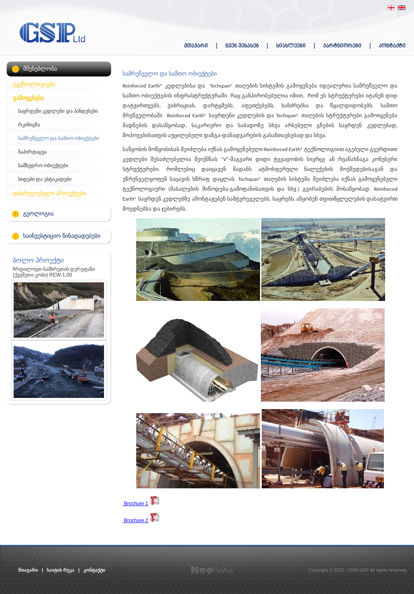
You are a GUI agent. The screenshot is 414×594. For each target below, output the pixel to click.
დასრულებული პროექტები (49, 193)
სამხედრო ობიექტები (43, 165)
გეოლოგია (38, 213)
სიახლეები (291, 46)
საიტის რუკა (60, 570)
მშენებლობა (40, 68)
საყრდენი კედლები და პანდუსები (58, 111)
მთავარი (196, 46)
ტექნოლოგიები (34, 84)
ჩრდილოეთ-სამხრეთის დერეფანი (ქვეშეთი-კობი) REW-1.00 (54, 272)
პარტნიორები (342, 46)
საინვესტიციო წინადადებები (61, 235)
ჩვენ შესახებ (242, 46)
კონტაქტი (392, 46)
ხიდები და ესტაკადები (44, 179)
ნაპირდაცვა (32, 152)
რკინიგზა (29, 125)
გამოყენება (28, 98)
